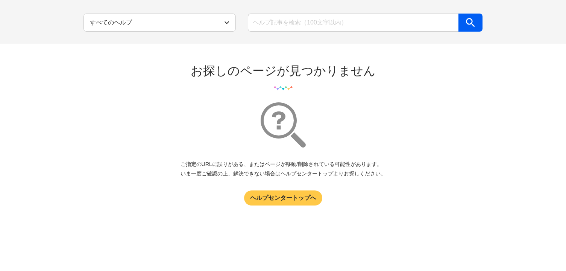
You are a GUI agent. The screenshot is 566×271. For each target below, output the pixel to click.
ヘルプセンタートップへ (283, 198)
